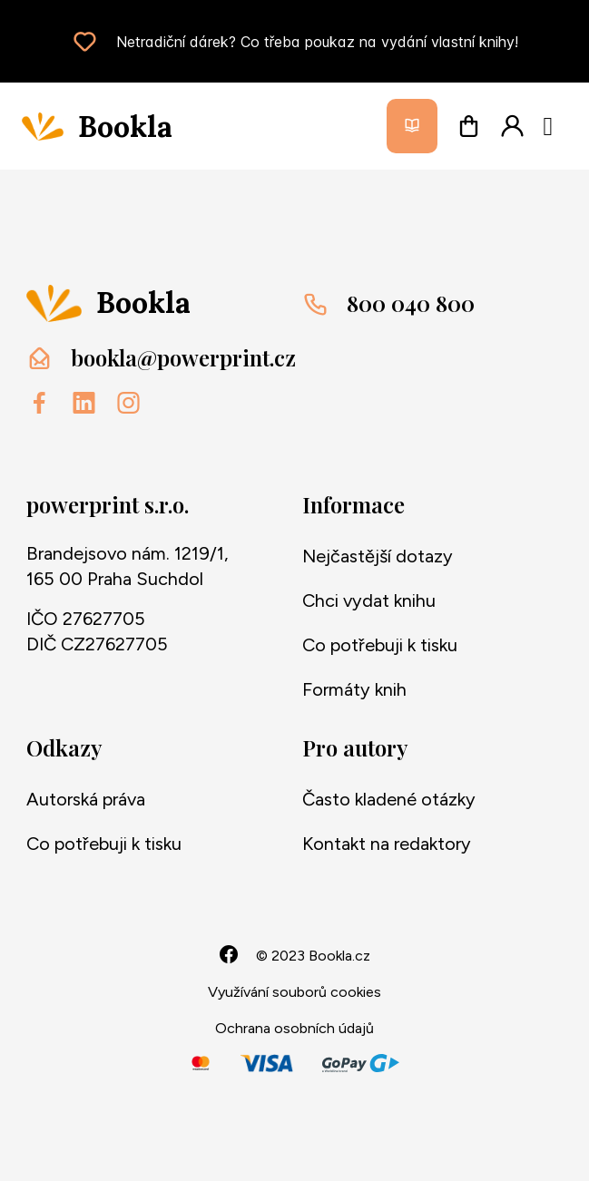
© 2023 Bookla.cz (313, 955)
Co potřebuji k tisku (379, 645)
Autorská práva (85, 799)
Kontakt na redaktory (386, 843)
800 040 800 (411, 302)
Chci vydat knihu (369, 600)
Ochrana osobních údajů (294, 1028)
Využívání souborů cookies (294, 991)
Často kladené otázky (389, 799)
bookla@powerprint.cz (183, 357)
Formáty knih (354, 689)
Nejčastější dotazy (377, 556)
